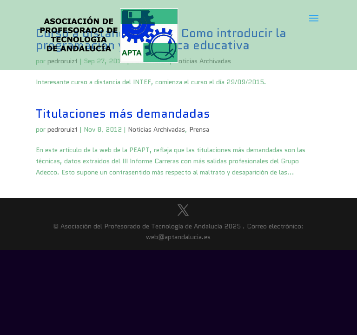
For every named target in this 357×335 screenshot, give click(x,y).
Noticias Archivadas (156, 129)
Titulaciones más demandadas (123, 113)
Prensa (199, 129)
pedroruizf (62, 129)
